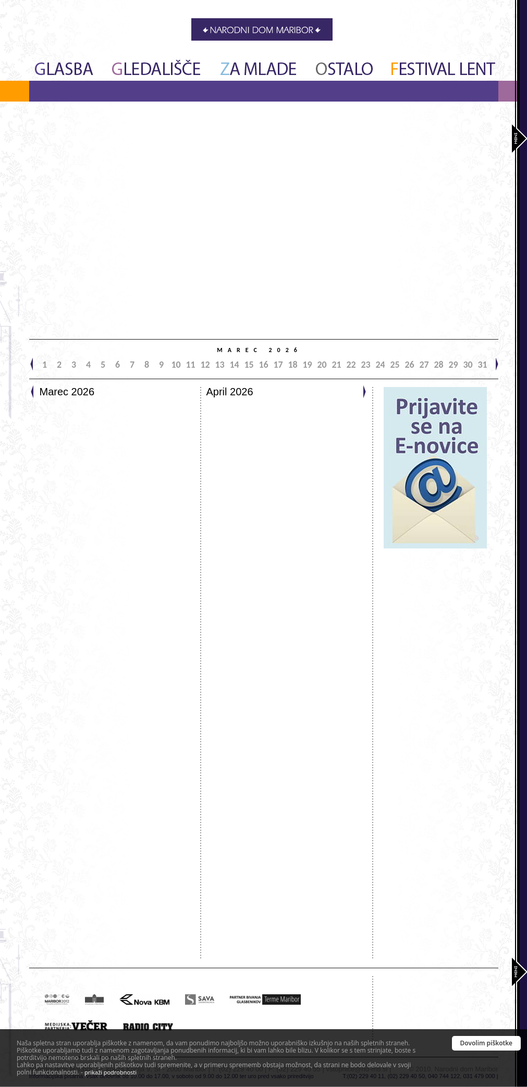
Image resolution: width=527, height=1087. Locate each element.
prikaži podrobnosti (110, 1072)
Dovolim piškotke (486, 1043)
